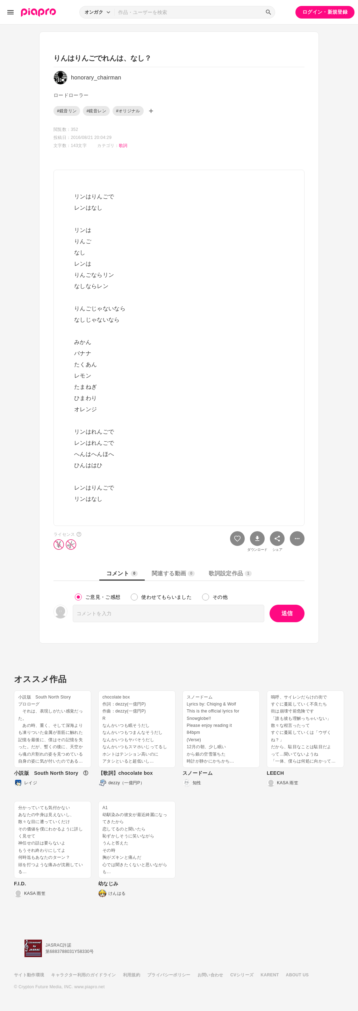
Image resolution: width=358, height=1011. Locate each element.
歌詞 (123, 145)
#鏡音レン (96, 110)
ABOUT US (297, 975)
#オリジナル (128, 110)
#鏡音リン (67, 110)
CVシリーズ (242, 975)
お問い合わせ (210, 975)
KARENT (270, 975)
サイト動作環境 (29, 975)
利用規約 (131, 975)
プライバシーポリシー (169, 975)
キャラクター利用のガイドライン (83, 975)
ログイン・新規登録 (325, 12)
